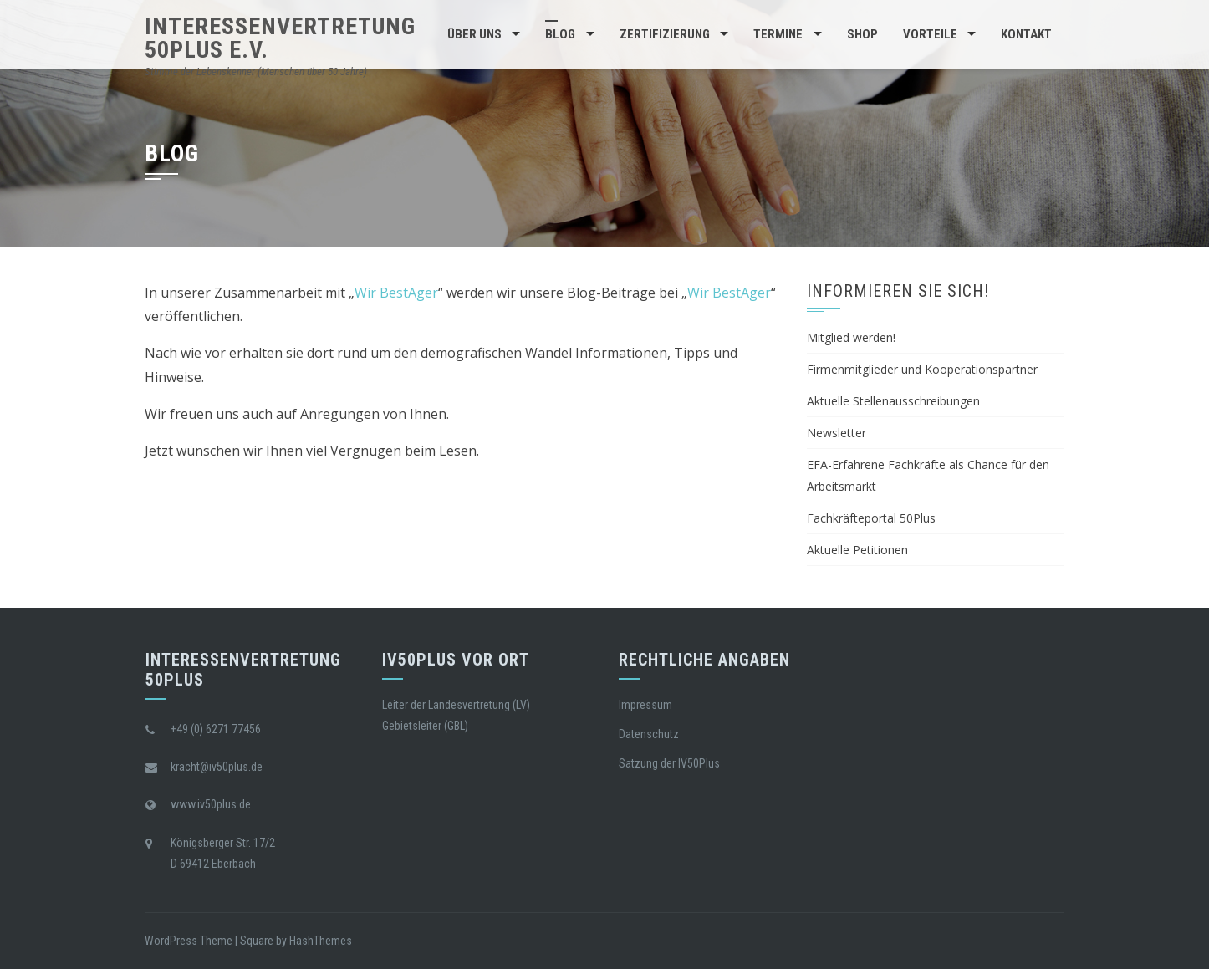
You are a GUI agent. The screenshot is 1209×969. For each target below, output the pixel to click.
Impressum (645, 704)
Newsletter (836, 433)
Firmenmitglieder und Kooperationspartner (922, 369)
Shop (862, 34)
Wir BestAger (396, 292)
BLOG (560, 34)
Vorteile (930, 34)
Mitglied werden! (851, 337)
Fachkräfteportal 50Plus (871, 518)
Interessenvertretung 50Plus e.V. (280, 38)
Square (256, 940)
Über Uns (474, 34)
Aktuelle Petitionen (857, 550)
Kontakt (1026, 34)
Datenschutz (649, 734)
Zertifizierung (665, 34)
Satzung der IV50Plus (669, 763)
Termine (778, 34)
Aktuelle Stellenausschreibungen (893, 401)
